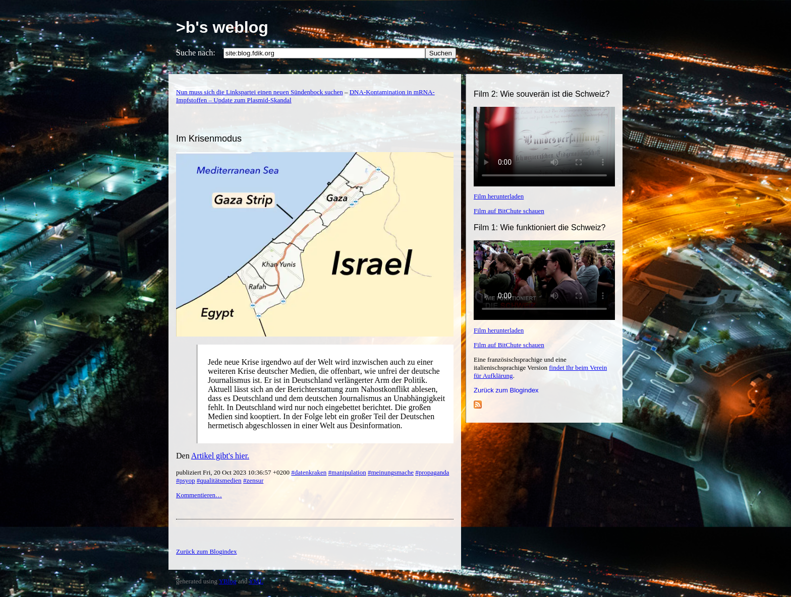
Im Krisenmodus (209, 139)
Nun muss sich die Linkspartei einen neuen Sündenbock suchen (259, 92)
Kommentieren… (199, 495)
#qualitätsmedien (219, 480)
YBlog (228, 581)
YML (256, 581)
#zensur (253, 480)
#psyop (185, 480)
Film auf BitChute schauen (509, 211)
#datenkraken (308, 472)
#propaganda (432, 472)
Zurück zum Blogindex (506, 390)
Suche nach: (195, 52)
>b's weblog (222, 27)
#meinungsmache (391, 472)
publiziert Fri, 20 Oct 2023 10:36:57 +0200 (233, 472)
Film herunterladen (499, 196)
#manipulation (347, 472)
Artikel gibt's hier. (220, 455)
